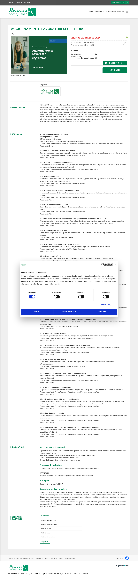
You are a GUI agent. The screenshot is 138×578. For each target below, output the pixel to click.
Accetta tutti (101, 312)
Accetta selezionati (69, 312)
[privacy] (61, 558)
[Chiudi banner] (116, 264)
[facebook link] (127, 558)
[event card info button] (115, 63)
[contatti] (47, 558)
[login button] (120, 2)
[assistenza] (39, 558)
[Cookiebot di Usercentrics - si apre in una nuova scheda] (103, 264)
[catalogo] (120, 11)
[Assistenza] (27, 2)
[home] (91, 11)
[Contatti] (18, 2)
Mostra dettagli (106, 305)
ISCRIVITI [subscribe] (115, 70)
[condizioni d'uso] (70, 558)
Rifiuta (37, 312)
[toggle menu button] (127, 12)
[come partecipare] (109, 11)
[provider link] (50, 91)
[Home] (11, 2)
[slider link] (122, 565)
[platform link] (22, 12)
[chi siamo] (98, 11)
